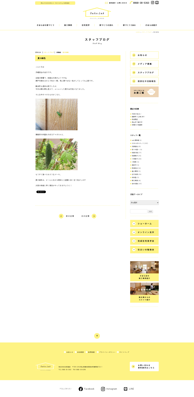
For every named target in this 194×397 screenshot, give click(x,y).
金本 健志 (135, 183)
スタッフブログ (48, 52)
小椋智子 (135, 159)
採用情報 (91, 352)
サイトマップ (124, 352)
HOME (138, 32)
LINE (131, 388)
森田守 (134, 165)
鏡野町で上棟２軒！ (138, 117)
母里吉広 (135, 168)
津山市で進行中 (137, 122)
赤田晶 (134, 177)
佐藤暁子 (135, 156)
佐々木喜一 (135, 149)
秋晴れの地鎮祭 (137, 125)
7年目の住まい (136, 114)
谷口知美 (66, 52)
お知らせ (69, 352)
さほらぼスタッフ (138, 143)
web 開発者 (135, 140)
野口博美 (135, 180)
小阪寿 (134, 162)
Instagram (111, 388)
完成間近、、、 (137, 119)
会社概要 (80, 352)
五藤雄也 (135, 146)
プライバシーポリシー (107, 352)
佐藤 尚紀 (135, 152)
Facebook (89, 388)
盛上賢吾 (135, 171)
